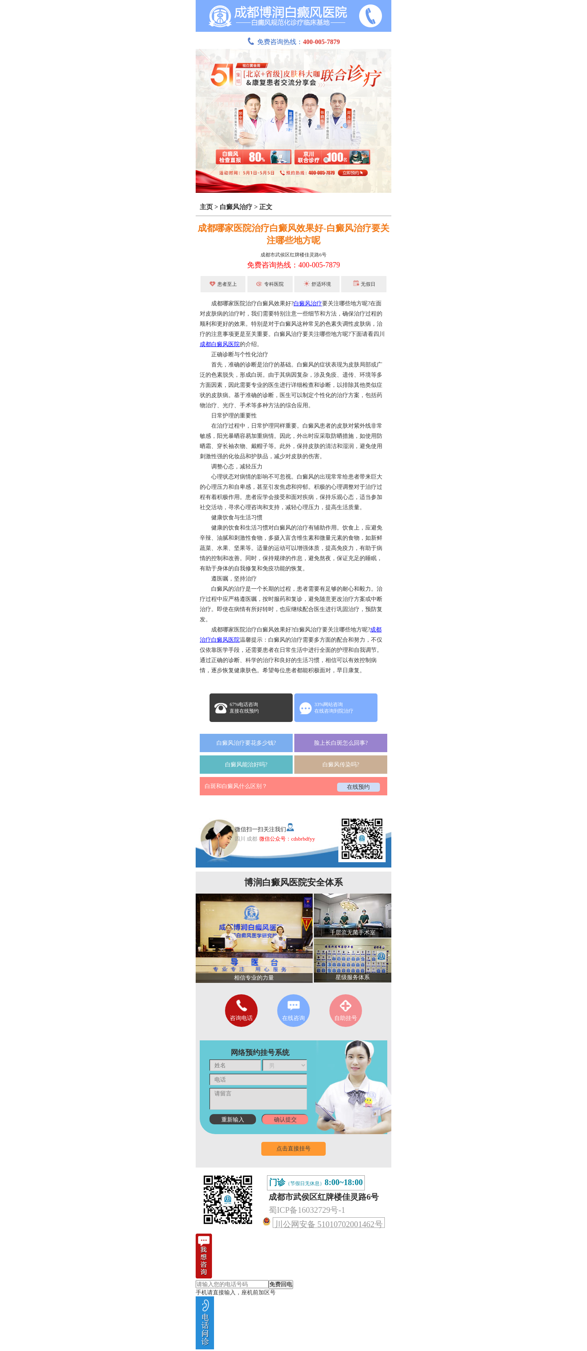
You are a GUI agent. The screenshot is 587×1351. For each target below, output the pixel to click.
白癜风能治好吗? (246, 765)
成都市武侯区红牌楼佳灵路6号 (293, 255)
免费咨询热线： (293, 41)
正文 (265, 206)
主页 (206, 206)
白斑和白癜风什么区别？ (236, 786)
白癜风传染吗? (340, 765)
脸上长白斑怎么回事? (341, 743)
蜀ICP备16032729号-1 (307, 1209)
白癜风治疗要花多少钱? (246, 743)
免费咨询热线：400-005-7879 (293, 265)
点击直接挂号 (293, 1149)
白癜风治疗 (236, 206)
